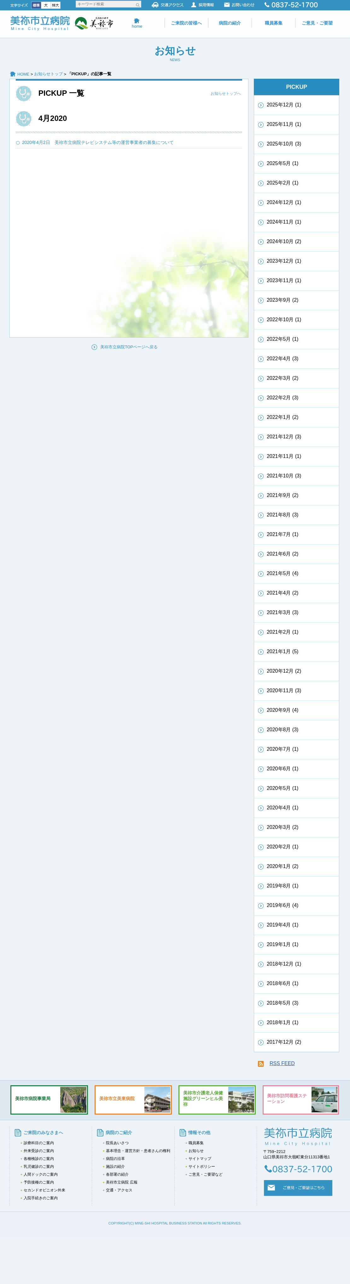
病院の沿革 (115, 1158)
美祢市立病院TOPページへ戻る (129, 347)
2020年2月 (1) (283, 846)
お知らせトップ (48, 73)
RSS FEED (282, 1063)
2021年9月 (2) (283, 495)
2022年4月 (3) (283, 358)
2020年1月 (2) (283, 866)
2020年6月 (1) (283, 768)
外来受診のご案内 (39, 1151)
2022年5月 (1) (283, 339)
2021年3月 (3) (283, 612)
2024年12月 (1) (284, 202)
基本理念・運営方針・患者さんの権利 (138, 1151)
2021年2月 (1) (283, 632)
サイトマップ (200, 1158)
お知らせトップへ (226, 93)
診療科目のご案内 (39, 1143)
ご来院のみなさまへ (43, 1132)
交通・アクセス (119, 1190)
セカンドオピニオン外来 (44, 1190)
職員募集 (274, 23)
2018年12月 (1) (284, 964)
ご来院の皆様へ (186, 23)
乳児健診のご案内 (39, 1166)
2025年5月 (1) (283, 163)
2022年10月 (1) (284, 319)
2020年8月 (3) (283, 729)
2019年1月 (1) (283, 944)
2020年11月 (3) (284, 690)
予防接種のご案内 (39, 1182)
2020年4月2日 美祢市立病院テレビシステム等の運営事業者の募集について (100, 142)
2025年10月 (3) (284, 143)
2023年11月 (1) (284, 280)
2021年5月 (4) (283, 573)
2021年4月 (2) (283, 593)
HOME (23, 74)
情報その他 (199, 1132)
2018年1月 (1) (283, 1022)
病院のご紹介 (119, 1132)
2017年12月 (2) (284, 1042)
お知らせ (196, 1151)
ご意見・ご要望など (206, 1174)
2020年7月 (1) (283, 749)
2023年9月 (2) (283, 300)
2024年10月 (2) (284, 241)
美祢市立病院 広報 (121, 1182)
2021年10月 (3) (284, 475)
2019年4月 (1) (283, 924)
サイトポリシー (202, 1166)
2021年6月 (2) (283, 553)
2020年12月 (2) (284, 671)
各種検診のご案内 (39, 1158)
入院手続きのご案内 (41, 1198)
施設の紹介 (115, 1166)
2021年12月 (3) (284, 436)
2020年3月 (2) (283, 827)
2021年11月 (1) (284, 456)
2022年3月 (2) (283, 378)
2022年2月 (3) (283, 397)
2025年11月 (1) (284, 124)
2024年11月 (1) (284, 222)
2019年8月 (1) (283, 885)
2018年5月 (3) (283, 1003)
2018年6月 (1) (283, 983)
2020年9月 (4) (283, 710)
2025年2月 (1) (283, 182)
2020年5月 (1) (283, 788)
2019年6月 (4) (283, 905)
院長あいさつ (117, 1143)
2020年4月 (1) (283, 807)
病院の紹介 (230, 23)
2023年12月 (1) (284, 261)
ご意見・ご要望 (317, 23)
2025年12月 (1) (284, 104)
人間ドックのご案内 (41, 1174)
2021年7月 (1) (283, 534)
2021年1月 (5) (283, 651)
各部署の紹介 (117, 1174)
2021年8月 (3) (283, 514)
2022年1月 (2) (283, 417)
